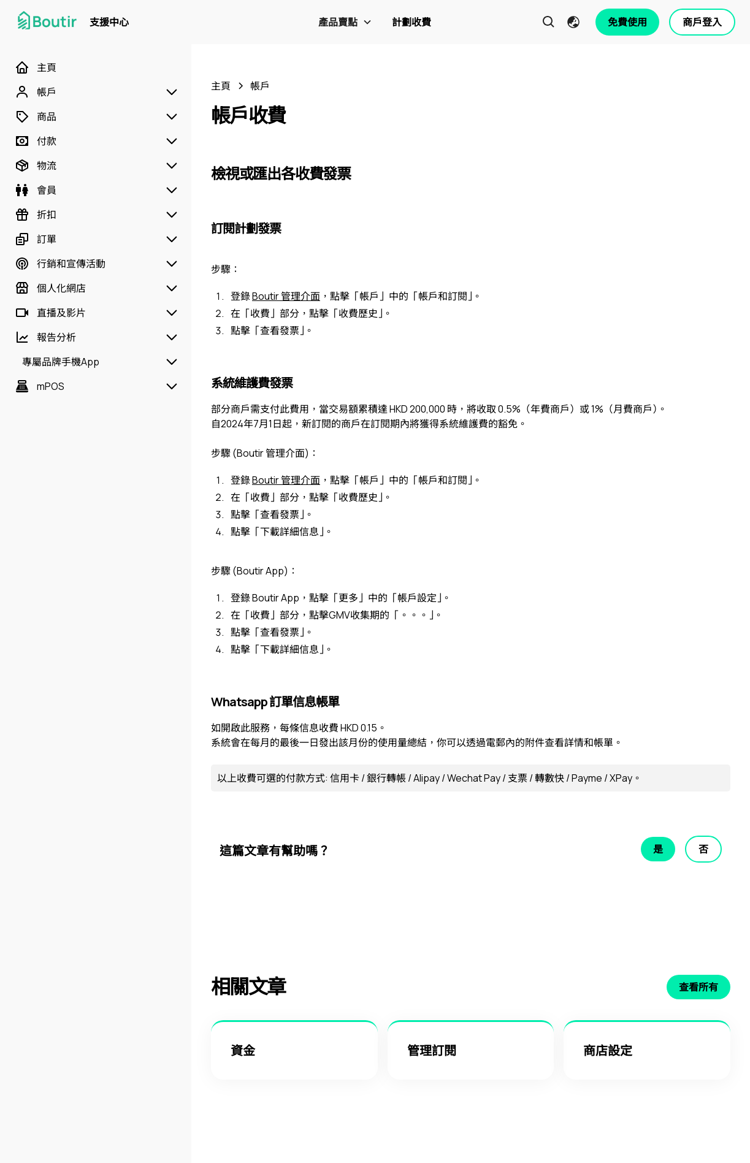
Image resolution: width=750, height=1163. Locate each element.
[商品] (35, 116)
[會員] (35, 190)
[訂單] (35, 239)
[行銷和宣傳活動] (60, 263)
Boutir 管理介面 (286, 296)
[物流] (35, 165)
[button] (345, 22)
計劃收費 (411, 22)
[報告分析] (45, 337)
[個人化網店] (50, 288)
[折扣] (35, 214)
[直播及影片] (50, 312)
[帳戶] (35, 92)
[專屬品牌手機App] (57, 361)
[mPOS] (39, 386)
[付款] (35, 141)
